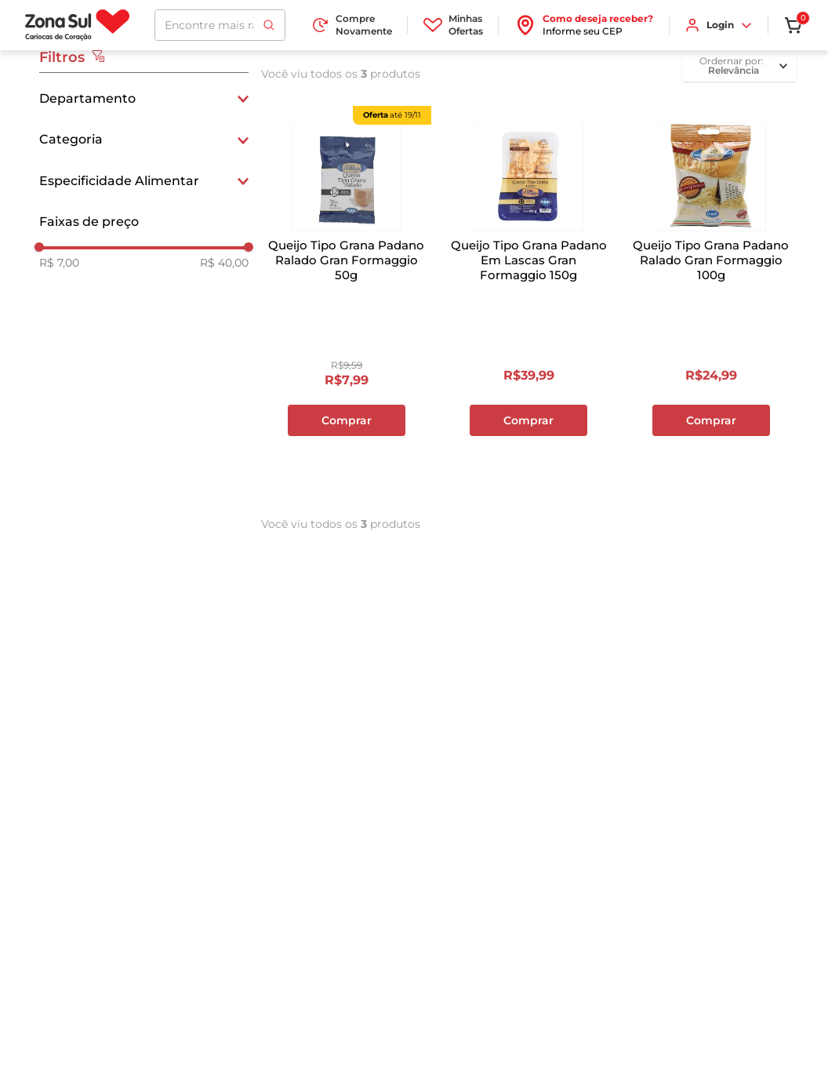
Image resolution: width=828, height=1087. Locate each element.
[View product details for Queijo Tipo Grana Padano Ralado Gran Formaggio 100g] (711, 299)
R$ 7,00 (59, 262)
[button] (144, 99)
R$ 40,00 (224, 262)
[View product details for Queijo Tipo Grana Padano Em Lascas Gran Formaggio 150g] (528, 299)
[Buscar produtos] (269, 25)
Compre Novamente (351, 25)
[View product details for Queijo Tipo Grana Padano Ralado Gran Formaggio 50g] (346, 299)
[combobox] (219, 25)
